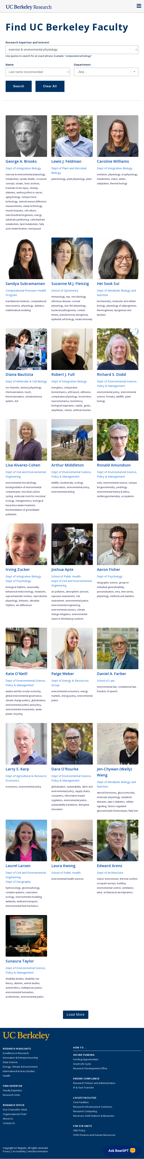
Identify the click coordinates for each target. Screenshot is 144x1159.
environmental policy (108, 392)
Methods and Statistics (122, 596)
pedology (121, 487)
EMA (117, 591)
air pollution (57, 591)
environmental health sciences (67, 878)
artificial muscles (82, 410)
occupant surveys (106, 883)
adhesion (85, 392)
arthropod (73, 392)
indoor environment (107, 878)
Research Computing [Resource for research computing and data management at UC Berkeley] (85, 1111)
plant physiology (76, 179)
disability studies (14, 978)
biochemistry (104, 301)
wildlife (120, 396)
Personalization (105, 591)
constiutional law (127, 686)
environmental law (106, 686)
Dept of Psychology (18, 581)
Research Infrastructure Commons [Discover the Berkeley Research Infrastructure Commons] (92, 1106)
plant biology (58, 179)
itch (16, 401)
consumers (57, 795)
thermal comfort (128, 878)
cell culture (30, 210)
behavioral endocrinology (19, 591)
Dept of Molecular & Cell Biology (26, 381)
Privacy (6, 1151)
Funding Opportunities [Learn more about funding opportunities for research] (85, 1059)
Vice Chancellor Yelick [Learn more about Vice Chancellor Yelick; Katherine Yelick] (15, 1109)
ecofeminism (12, 996)
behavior (23, 600)
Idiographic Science (107, 582)
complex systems (15, 892)
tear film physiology (75, 305)
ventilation (127, 887)
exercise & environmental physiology (25, 174)
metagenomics (23, 500)
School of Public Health (66, 576)
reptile (78, 405)
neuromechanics (60, 401)
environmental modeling (29, 896)
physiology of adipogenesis (121, 305)
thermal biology (118, 183)
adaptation (103, 183)
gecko (87, 405)
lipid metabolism (29, 224)
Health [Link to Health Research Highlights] (6, 1075)
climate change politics (18, 700)
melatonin (40, 591)
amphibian (57, 410)
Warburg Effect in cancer (29, 192)
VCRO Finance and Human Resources (94, 1135)
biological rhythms (15, 587)
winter (122, 179)
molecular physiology (108, 797)
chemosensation (14, 392)
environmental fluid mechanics (22, 906)
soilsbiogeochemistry (108, 496)
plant (89, 179)
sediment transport (27, 901)
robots (68, 410)
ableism (18, 983)
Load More (76, 1014)
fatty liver (133, 810)
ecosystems (127, 496)
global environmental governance (23, 695)
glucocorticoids (126, 792)
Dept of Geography (18, 881)
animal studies (31, 983)
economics (11, 786)
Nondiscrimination (38, 1151)
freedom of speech (107, 691)
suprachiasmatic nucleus (19, 596)
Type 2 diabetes (116, 801)
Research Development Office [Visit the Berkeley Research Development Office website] (90, 1068)
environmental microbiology (21, 482)
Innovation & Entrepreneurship (20, 1057)
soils (99, 482)
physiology (114, 174)
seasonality (33, 587)
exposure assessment (63, 596)
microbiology (78, 296)
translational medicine (17, 301)
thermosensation (15, 396)
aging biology (13, 197)
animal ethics (13, 987)
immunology (58, 296)
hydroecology (13, 887)
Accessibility (19, 1151)
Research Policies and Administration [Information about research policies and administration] (94, 1083)
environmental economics (65, 691)
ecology (78, 482)
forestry (110, 396)
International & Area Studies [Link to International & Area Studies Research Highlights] (19, 1071)
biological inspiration (62, 405)
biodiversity (66, 482)
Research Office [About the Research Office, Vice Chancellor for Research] (14, 1105)
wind (99, 892)
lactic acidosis (31, 183)
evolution (102, 174)
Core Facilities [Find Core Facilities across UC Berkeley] (81, 1102)
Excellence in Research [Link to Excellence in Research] (16, 1053)
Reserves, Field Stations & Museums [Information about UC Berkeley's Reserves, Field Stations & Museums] (93, 1115)
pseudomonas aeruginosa (74, 314)
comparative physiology (64, 396)
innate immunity (83, 319)
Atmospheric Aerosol (77, 591)
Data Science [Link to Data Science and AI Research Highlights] (10, 1062)
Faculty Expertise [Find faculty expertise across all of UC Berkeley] (12, 1090)
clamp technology (32, 206)
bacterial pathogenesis (63, 310)
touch (28, 392)
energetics (56, 387)
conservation (58, 487)
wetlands (10, 901)
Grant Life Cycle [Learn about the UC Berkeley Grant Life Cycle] (82, 1064)
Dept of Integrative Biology (23, 168)
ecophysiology (129, 174)
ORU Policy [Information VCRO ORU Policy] (79, 1130)
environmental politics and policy (23, 704)
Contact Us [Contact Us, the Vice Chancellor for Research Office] (9, 1123)
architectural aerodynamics (118, 892)
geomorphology (30, 887)
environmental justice (76, 600)
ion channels (12, 387)
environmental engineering (65, 605)
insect (114, 179)
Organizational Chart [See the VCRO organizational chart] (14, 1114)
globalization (38, 700)
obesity (34, 188)
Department (82, 64)
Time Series (127, 591)
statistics (39, 305)
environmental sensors (63, 609)
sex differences (24, 605)
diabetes (10, 192)
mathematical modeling (18, 310)
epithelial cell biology (62, 319)
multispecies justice (31, 987)
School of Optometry (64, 290)
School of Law (106, 680)
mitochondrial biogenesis (19, 215)
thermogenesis (105, 310)
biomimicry (76, 401)
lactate (19, 183)
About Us (8, 1118)
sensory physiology (30, 387)
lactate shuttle (27, 179)
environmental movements (20, 709)
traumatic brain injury (17, 188)
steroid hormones (106, 792)
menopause (34, 228)
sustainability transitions (64, 804)
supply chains (82, 791)
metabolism (12, 179)
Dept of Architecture (110, 872)
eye (68, 296)
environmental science (115, 482)
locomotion (85, 396)
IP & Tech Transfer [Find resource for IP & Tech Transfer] (83, 1087)
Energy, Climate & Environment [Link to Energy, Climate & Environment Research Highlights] (20, 1066)
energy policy (69, 695)
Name (10, 64)
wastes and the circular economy (23, 691)
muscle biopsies (14, 210)
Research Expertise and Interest (27, 42)
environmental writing (62, 491)
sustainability (74, 786)
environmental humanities (19, 992)
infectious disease (60, 301)
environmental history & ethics (113, 491)
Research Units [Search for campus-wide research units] (11, 1095)
